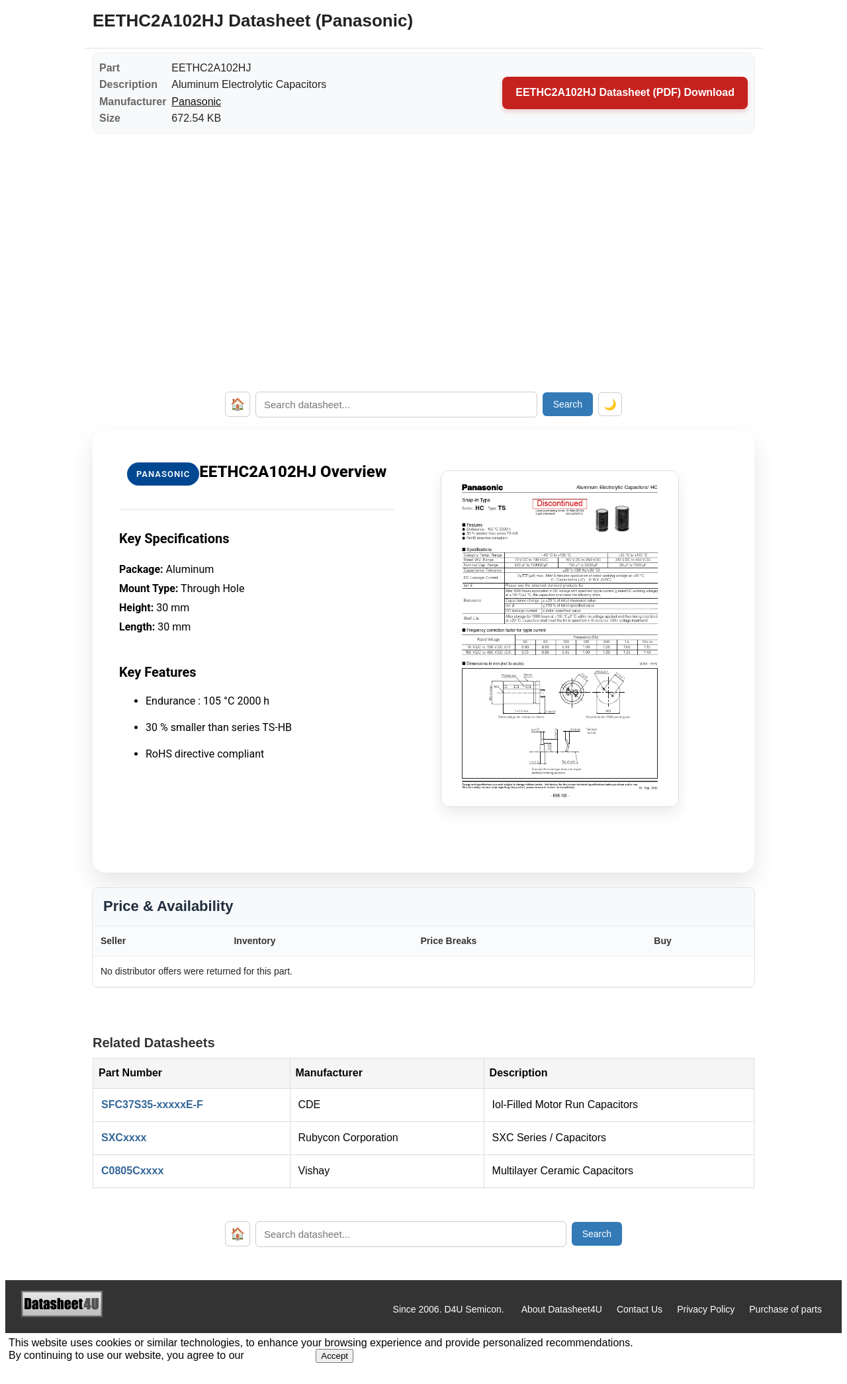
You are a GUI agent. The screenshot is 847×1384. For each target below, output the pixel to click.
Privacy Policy (706, 1309)
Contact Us (639, 1309)
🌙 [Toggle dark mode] (610, 404)
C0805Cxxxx (132, 1170)
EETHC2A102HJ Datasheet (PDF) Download (625, 92)
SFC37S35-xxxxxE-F (152, 1104)
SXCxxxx (124, 1137)
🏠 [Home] (237, 404)
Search (567, 404)
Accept (334, 1356)
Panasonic (196, 101)
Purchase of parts (785, 1309)
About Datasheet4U (561, 1309)
